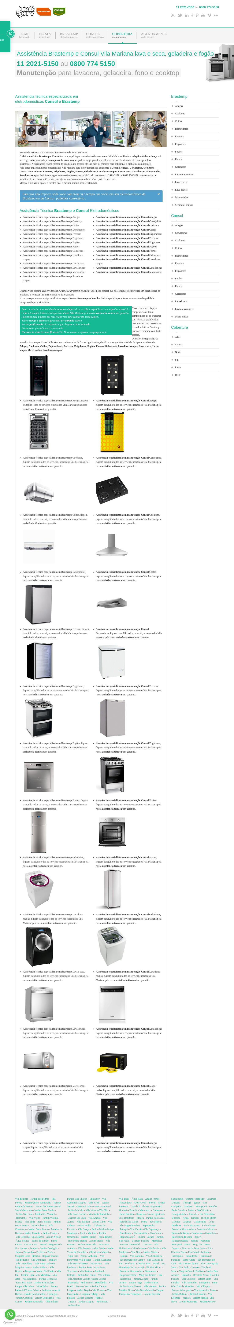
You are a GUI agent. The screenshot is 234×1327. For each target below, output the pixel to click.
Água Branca (22, 1241)
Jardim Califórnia (45, 1272)
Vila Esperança (151, 1230)
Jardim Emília (84, 1226)
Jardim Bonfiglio (48, 1249)
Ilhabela (193, 1214)
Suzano (189, 1199)
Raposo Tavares (50, 1256)
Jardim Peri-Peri (208, 1302)
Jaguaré (23, 1249)
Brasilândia (125, 1233)
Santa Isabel (177, 1199)
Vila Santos (84, 1249)
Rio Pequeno (22, 1260)
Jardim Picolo (96, 1241)
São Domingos (38, 1260)
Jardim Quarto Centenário (38, 1203)
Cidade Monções (185, 1287)
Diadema (129, 1264)
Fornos (126, 250)
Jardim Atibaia (39, 1268)
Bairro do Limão (39, 1241)
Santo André (188, 1260)
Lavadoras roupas (184, 174)
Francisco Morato (206, 1230)
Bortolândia (100, 1283)
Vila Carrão (136, 1230)
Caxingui (52, 1294)
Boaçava (29, 1272)
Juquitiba (205, 1241)
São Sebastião (207, 1214)
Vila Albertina (75, 1279)
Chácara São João (77, 1218)
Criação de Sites (117, 1316)
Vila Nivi (136, 1252)
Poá (161, 1275)
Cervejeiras (128, 221)
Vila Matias (96, 1264)
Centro (178, 344)
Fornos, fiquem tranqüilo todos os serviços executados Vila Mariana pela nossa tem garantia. (128, 861)
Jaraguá (34, 1249)
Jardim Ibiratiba (152, 1294)
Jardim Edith (204, 1279)
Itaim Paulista (127, 1214)
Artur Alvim (140, 1203)
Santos (190, 1211)
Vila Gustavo (139, 1249)
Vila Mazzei (37, 1237)
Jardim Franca (50, 1233)
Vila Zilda (30, 1222)
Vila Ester (94, 1199)
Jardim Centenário (44, 1298)
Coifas (126, 229)
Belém (152, 1203)
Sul (177, 359)
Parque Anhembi (89, 1256)
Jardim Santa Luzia (89, 1268)
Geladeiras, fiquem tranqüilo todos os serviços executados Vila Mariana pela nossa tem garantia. (128, 919)
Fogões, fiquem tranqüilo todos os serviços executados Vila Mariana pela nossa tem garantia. (128, 804)
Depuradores (129, 233)
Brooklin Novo (200, 1275)
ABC (178, 336)
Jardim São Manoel (45, 1214)
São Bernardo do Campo (132, 1260)
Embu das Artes (191, 1226)
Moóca (140, 1218)
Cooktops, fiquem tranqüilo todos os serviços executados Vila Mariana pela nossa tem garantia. (128, 519)
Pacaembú (28, 1252)
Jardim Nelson (53, 1237)
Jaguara (187, 1298)
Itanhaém (188, 1207)
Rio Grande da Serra (198, 1252)
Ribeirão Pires (143, 1264)
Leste (178, 367)
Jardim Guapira (86, 1302)
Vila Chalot (42, 1287)
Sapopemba (149, 1226)
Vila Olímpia (202, 1287)
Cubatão (176, 1203)
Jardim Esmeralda (34, 1302)
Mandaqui (157, 1241)
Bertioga (199, 1199)
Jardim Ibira (74, 1306)
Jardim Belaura (179, 1294)
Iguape (196, 1203)
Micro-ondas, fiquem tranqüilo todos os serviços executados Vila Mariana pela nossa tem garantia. (126, 1090)
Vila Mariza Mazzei (78, 1264)
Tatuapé (124, 1230)
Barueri (195, 1218)
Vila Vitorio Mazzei (99, 1252)
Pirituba (36, 1256)
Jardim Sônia (98, 1249)
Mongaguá (201, 1207)
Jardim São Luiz (24, 1214)
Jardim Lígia (27, 1275)
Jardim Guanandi (102, 1260)
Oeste (178, 375)
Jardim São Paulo (87, 1275)
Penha (144, 1222)
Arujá (141, 1268)
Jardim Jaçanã (141, 1279)
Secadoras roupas (184, 204)
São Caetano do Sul (188, 1264)
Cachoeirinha (140, 1233)
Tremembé (21, 1218)
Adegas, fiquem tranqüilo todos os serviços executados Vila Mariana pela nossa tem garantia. (128, 405)
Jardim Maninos (88, 1233)
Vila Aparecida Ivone (205, 1291)
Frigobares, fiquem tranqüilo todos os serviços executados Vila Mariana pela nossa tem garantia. (128, 747)
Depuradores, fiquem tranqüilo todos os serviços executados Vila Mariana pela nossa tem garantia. (129, 633)
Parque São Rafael (129, 1222)
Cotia (211, 1222)
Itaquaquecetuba (128, 1275)
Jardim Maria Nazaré (130, 1287)
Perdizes (40, 1252)
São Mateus (155, 1222)
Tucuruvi (147, 1245)
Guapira (82, 1203)
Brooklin (186, 1275)
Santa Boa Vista (24, 1283)
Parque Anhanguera (182, 1291)
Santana (124, 1245)
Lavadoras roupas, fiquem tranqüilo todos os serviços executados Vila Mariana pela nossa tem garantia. (128, 976)
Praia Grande (178, 1211)
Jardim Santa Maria (44, 1211)
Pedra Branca (105, 1237)
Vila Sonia (40, 1264)
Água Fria (73, 1256)
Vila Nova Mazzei (144, 1291)
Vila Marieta (150, 1287)
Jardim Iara (102, 1302)
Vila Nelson (92, 1211)
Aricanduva (125, 1203)
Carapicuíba (200, 1222)
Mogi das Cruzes (147, 1275)
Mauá (156, 1264)
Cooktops (127, 225)
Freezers (127, 238)
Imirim (141, 1237)
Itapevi (197, 1237)
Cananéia (211, 1199)
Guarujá (187, 1203)
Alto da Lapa (30, 1245)
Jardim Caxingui (24, 1298)
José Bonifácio (126, 1218)
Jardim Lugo (135, 1283)
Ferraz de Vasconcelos (131, 1272)
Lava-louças (129, 267)
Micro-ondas (129, 272)
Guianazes (158, 1211)
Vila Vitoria (104, 1275)
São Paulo (184, 1268)
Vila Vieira (34, 1218)
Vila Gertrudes (189, 1283)
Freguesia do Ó (127, 1237)
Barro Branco (44, 1222)
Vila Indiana (52, 1302)
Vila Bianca (85, 1260)
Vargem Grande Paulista (191, 1272)
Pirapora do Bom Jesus (193, 1249)
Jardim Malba (99, 1230)
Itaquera (140, 1214)
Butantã (44, 1245)
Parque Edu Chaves (77, 1199)
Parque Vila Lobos (24, 1287)
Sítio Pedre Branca (77, 1241)
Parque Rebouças (48, 1279)
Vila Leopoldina (24, 1264)
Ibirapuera (204, 1283)
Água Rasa (137, 1199)
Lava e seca (181, 182)
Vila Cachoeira (39, 1226)
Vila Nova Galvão (77, 1214)
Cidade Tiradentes (140, 1207)
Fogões (126, 246)
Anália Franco (152, 1199)
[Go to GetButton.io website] (10, 1322)
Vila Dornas (98, 1291)
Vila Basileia (83, 1222)
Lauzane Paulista (140, 1241)
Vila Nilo (103, 1211)
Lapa (18, 1252)
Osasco (175, 1249)
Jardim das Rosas (44, 1207)
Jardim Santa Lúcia (44, 1283)
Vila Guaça (83, 1230)
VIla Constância (154, 1256)
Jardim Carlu (98, 1222)
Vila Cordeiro (189, 1279)
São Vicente (203, 1211)
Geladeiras (128, 255)
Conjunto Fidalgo (89, 1294)
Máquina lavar (22, 1256)
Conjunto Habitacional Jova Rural (93, 1207)
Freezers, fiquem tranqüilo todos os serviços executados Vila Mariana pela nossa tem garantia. (128, 690)
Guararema (150, 1272)
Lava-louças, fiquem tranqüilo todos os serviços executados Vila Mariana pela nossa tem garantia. (129, 1033)
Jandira (194, 1241)
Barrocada (73, 1283)
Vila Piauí (124, 1199)
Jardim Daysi (83, 1291)
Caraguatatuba (179, 1214)
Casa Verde (155, 1233)
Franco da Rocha (180, 1233)
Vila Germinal (23, 1237)
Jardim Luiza (151, 1283)
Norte (178, 352)
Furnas (99, 1298)
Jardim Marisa (200, 1298)
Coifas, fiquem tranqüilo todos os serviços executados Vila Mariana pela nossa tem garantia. (128, 576)
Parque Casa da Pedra (87, 1287)
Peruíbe (213, 1207)
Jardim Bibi (87, 1283)
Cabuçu (124, 1256)
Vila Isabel (94, 1203)
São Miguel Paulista (130, 1226)
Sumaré (53, 1260)
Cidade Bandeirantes (34, 1294)
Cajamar (187, 1222)
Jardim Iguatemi (155, 1214)
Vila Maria (153, 1249)
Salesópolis (125, 1279)
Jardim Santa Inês (87, 1245)
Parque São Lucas (155, 1218)
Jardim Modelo (75, 1211)
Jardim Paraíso (88, 1237)
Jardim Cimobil (197, 1294)
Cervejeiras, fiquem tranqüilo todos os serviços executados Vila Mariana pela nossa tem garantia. (129, 462)
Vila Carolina (137, 1256)
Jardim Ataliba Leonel (94, 1279)
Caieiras (176, 1222)
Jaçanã (150, 1237)
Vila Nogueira (29, 1279)
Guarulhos (210, 1233)
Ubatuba (176, 1218)
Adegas (126, 217)
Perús (50, 1252)
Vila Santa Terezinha (99, 1214)
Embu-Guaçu (209, 1226)
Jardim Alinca (150, 1252)
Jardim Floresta (32, 1233)
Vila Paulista (21, 1199)
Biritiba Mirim (154, 1268)
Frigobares (128, 242)
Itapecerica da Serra (182, 1237)
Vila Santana (85, 1272)
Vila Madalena (43, 1275)
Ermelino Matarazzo (139, 1211)
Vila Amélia (94, 1218)
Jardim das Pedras (39, 1199)
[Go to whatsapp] (10, 1314)
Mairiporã (177, 1245)
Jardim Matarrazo (188, 1302)
